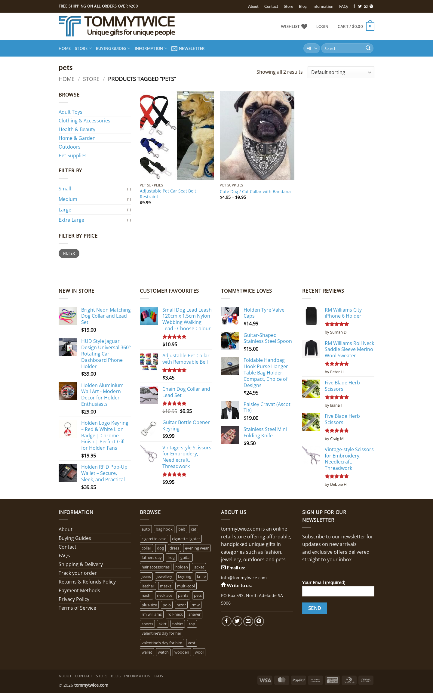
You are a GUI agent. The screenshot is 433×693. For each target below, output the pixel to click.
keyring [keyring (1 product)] (184, 576)
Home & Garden (77, 138)
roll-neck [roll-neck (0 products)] (175, 614)
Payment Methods (79, 590)
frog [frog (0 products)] (171, 557)
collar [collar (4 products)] (146, 548)
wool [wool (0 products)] (199, 652)
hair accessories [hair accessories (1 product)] (156, 567)
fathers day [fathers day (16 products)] (152, 557)
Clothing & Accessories (84, 120)
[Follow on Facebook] (354, 7)
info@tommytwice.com (244, 578)
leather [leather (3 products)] (148, 586)
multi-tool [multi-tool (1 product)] (186, 586)
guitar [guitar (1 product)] (185, 557)
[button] (322, 26)
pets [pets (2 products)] (198, 595)
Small (65, 188)
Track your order (78, 573)
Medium (68, 199)
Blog (303, 6)
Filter (69, 253)
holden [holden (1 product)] (181, 567)
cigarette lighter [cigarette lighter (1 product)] (186, 538)
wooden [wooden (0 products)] (181, 652)
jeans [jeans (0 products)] (146, 576)
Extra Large (71, 220)
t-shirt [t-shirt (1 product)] (177, 624)
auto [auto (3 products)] (146, 529)
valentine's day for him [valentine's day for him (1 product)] (162, 642)
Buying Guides (113, 48)
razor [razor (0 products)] (181, 605)
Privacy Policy (74, 599)
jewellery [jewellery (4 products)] (164, 576)
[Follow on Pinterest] (371, 7)
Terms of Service (77, 608)
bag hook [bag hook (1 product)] (164, 529)
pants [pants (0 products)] (183, 595)
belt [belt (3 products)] (181, 529)
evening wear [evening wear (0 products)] (197, 548)
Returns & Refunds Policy (87, 581)
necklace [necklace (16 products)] (164, 595)
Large (65, 209)
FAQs (344, 6)
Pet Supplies (73, 155)
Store (288, 6)
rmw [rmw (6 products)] (196, 605)
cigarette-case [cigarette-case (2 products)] (154, 538)
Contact (271, 6)
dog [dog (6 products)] (160, 548)
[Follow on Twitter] (360, 7)
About (253, 6)
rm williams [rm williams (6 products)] (152, 614)
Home (65, 48)
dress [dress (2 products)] (174, 548)
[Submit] (368, 48)
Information (322, 6)
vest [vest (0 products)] (191, 642)
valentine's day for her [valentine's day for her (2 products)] (161, 633)
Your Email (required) (338, 590)
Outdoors (70, 146)
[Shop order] (341, 72)
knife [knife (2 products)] (201, 576)
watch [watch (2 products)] (163, 652)
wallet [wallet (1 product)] (147, 652)
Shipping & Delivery (81, 564)
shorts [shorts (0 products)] (147, 624)
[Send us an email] (365, 7)
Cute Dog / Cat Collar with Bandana (255, 191)
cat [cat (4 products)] (193, 529)
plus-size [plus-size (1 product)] (149, 605)
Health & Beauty (77, 129)
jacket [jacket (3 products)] (199, 567)
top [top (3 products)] (192, 624)
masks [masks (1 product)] (165, 586)
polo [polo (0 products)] (167, 605)
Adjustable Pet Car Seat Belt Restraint (168, 193)
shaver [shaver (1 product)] (195, 614)
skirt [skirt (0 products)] (163, 624)
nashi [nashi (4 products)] (146, 595)
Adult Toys (70, 112)
